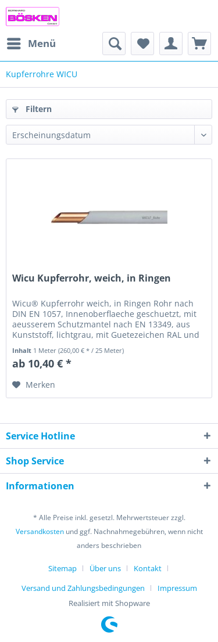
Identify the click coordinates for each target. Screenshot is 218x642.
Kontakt (148, 568)
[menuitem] (31, 43)
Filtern (32, 108)
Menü (31, 42)
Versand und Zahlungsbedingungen (83, 588)
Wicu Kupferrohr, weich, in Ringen (91, 278)
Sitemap (62, 568)
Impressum (177, 588)
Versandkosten (40, 531)
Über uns (105, 568)
